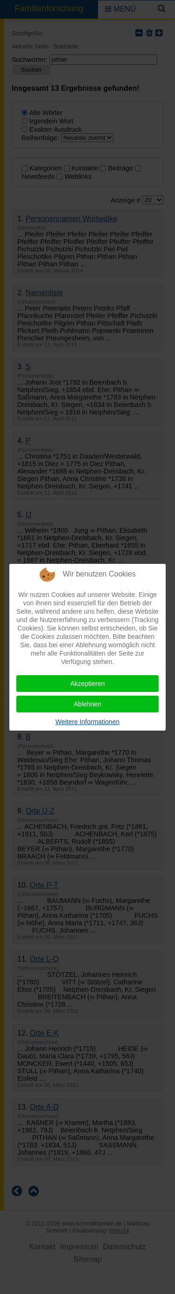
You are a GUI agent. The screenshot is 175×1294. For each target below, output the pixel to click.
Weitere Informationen (87, 721)
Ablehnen (87, 704)
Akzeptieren (87, 683)
